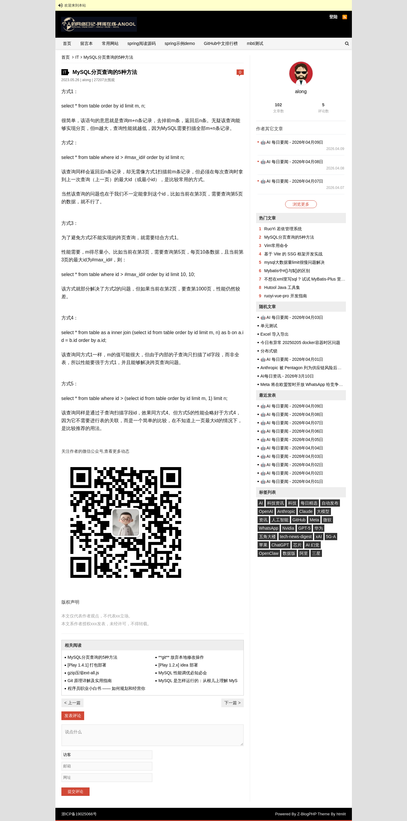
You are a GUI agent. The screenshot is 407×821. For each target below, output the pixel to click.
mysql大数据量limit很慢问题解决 (294, 262)
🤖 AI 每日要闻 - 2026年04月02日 (292, 464)
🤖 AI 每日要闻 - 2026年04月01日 (292, 359)
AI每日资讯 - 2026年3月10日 (287, 376)
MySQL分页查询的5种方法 (92, 657)
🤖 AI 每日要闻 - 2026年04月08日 (292, 161)
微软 (327, 519)
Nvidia (288, 528)
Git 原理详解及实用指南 (90, 680)
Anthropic (286, 511)
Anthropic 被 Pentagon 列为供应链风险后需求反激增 (309, 367)
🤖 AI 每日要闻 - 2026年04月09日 (292, 142)
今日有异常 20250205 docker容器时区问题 (300, 342)
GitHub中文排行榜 (221, 43)
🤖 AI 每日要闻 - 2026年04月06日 (292, 431)
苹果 (263, 545)
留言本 (86, 43)
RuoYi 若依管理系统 (283, 228)
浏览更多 (301, 204)
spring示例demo (180, 43)
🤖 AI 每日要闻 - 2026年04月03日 (292, 317)
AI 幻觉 (312, 545)
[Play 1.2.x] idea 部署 (178, 665)
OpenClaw (269, 553)
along (86, 80)
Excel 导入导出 (275, 334)
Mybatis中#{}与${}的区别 (287, 270)
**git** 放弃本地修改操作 (181, 657)
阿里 (303, 553)
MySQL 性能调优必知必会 (182, 672)
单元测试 (269, 325)
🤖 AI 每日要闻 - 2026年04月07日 (292, 181)
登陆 (333, 16)
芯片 (297, 545)
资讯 (263, 519)
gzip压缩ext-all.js (83, 672)
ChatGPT (280, 545)
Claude (305, 511)
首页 (67, 43)
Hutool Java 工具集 (282, 287)
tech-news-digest (296, 536)
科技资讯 (275, 503)
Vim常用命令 (276, 245)
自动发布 (330, 503)
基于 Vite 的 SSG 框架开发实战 (293, 254)
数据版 (289, 553)
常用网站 (110, 43)
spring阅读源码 (142, 43)
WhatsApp (269, 528)
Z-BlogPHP (307, 814)
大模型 (323, 511)
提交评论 (75, 791)
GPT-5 (304, 528)
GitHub (299, 519)
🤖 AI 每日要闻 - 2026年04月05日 (292, 439)
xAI (319, 536)
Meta (314, 519)
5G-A (331, 536)
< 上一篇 (72, 702)
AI (261, 503)
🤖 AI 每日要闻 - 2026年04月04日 (292, 448)
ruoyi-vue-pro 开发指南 (285, 295)
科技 (292, 503)
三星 (316, 553)
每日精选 (309, 503)
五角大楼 (267, 536)
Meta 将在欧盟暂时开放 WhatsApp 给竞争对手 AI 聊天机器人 (317, 384)
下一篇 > (232, 702)
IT (77, 57)
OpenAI (266, 511)
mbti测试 (255, 43)
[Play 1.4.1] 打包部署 (87, 665)
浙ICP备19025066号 (79, 814)
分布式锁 (269, 351)
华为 (318, 528)
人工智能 (280, 519)
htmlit (341, 814)
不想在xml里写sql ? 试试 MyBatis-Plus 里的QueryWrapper (318, 279)
